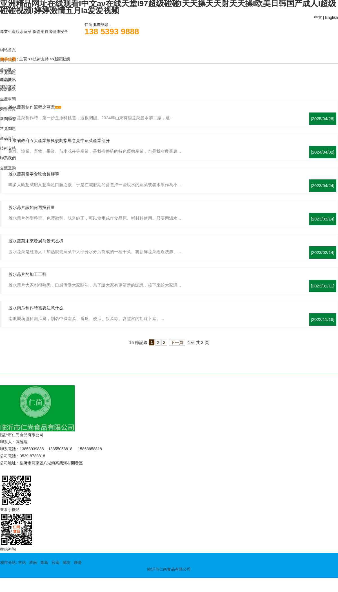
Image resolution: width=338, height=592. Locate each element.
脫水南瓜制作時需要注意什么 (35, 307)
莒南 (55, 562)
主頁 (23, 59)
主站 (21, 562)
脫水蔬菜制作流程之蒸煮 (31, 107)
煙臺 (78, 562)
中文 (318, 17)
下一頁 (177, 342)
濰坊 (66, 562)
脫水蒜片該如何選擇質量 (31, 207)
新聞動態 (62, 59)
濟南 (33, 562)
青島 (44, 562)
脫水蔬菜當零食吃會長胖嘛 (33, 174)
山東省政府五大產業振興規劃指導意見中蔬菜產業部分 (59, 140)
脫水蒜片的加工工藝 (27, 274)
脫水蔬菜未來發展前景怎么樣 (35, 240)
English (331, 17)
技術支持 (41, 59)
